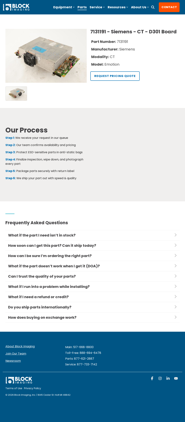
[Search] (152, 7)
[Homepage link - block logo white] (19, 382)
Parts (82, 7)
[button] (152, 378)
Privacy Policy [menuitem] (32, 388)
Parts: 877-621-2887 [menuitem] (79, 359)
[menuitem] (81, 364)
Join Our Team (15, 354)
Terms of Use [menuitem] (13, 388)
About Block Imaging (20, 346)
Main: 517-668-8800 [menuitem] (79, 347)
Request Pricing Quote (115, 76)
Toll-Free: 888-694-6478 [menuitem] (83, 353)
